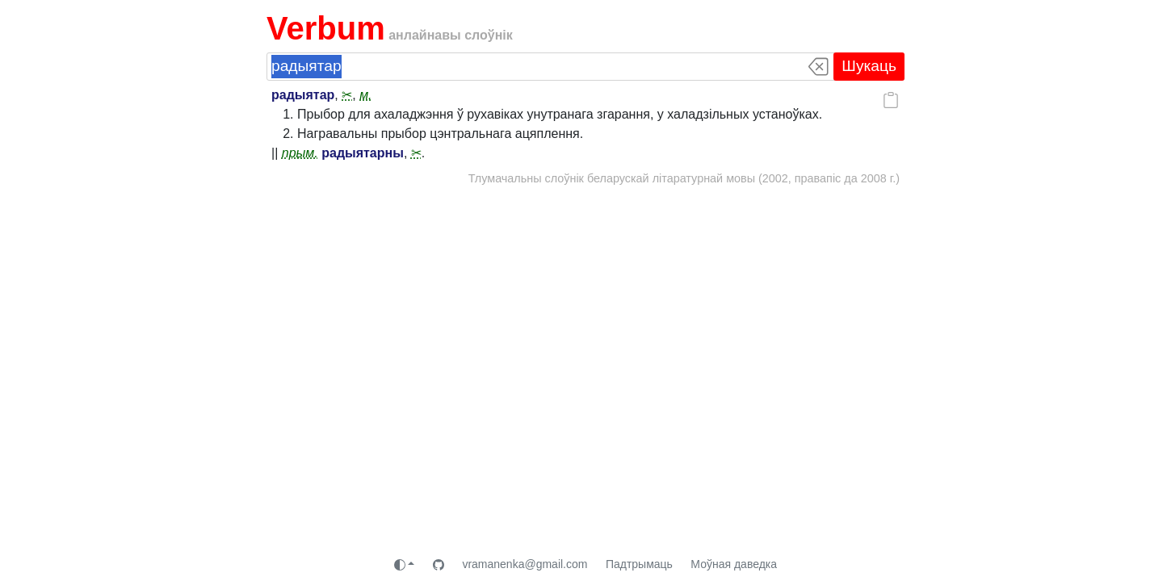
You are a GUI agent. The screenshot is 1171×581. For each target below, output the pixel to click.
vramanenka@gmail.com (524, 564)
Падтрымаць (639, 564)
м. (365, 95)
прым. (300, 153)
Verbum (326, 28)
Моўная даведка (733, 564)
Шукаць (869, 65)
